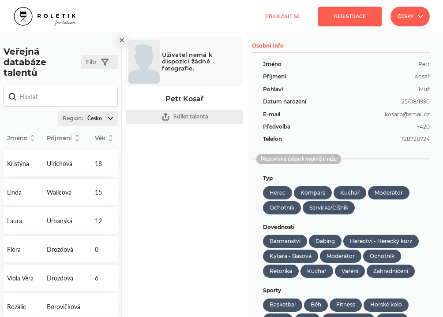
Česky (410, 16)
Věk (103, 138)
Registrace (350, 16)
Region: (90, 118)
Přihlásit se (282, 16)
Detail (23, 163)
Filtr (97, 62)
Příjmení (63, 138)
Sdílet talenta (184, 117)
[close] (122, 40)
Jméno (20, 138)
